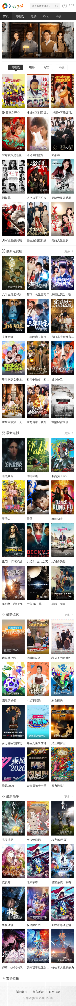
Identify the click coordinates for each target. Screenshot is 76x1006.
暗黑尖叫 (7, 476)
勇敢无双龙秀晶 (61, 197)
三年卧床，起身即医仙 (41, 337)
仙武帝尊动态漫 (61, 925)
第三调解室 (58, 743)
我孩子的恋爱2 (60, 658)
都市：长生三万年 (38, 294)
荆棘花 (6, 197)
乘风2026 (8, 785)
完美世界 (7, 839)
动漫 (58, 16)
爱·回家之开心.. (11, 112)
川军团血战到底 (12, 240)
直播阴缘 (7, 337)
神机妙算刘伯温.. (37, 112)
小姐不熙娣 (34, 700)
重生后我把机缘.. (37, 240)
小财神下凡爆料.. (62, 112)
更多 (69, 251)
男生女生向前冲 (36, 743)
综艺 (46, 16)
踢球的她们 (9, 700)
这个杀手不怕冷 (36, 197)
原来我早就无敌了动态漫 (42, 967)
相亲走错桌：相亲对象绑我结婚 (46, 379)
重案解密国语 (59, 422)
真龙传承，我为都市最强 (42, 422)
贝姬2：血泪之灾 (37, 561)
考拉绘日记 (34, 839)
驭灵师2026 (34, 925)
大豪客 (55, 155)
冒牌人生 (7, 518)
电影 (33, 16)
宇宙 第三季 (34, 604)
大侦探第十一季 (36, 785)
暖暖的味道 (34, 658)
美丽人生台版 (59, 240)
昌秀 (29, 518)
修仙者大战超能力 (62, 967)
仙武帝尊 (32, 882)
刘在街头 (57, 700)
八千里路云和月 (12, 294)
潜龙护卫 (57, 379)
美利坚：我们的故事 (14, 604)
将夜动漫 (7, 925)
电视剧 (20, 16)
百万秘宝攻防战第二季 (16, 743)
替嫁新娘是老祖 (12, 155)
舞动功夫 (57, 518)
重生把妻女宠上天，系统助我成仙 (23, 379)
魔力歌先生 (58, 785)
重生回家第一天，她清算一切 (20, 422)
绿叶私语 (32, 476)
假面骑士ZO (59, 476)
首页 (6, 16)
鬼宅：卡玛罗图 (12, 561)
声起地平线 (9, 658)
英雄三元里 (58, 604)
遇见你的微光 (35, 155)
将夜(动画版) (59, 839)
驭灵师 (6, 882)
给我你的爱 (58, 561)
